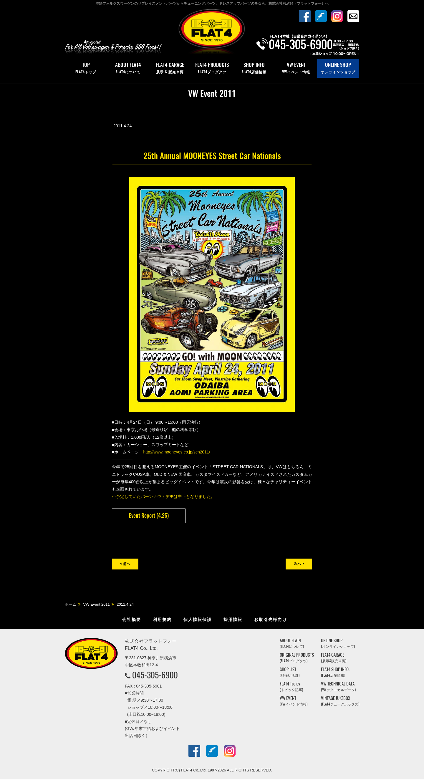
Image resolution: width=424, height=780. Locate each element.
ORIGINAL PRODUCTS (297, 658)
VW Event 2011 (96, 604)
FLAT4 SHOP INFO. (335, 672)
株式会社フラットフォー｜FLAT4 (212, 33)
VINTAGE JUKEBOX (340, 701)
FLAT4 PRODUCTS (212, 68)
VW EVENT (296, 68)
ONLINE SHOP (338, 68)
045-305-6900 (155, 675)
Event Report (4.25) (149, 515)
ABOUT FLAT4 (128, 68)
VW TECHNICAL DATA (338, 687)
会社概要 (131, 619)
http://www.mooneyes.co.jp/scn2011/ (176, 452)
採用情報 (232, 619)
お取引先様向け (270, 619)
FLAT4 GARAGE (170, 68)
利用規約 (162, 619)
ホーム (70, 604)
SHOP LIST (289, 672)
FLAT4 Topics (291, 687)
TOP (86, 68)
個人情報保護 (197, 619)
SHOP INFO (254, 68)
